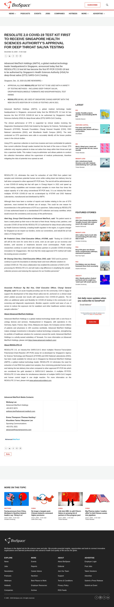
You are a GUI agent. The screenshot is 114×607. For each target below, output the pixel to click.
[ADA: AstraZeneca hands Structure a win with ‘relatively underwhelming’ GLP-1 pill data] (105, 162)
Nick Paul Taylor (80, 256)
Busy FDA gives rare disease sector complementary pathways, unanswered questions (87, 251)
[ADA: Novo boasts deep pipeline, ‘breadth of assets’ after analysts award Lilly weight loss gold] (105, 222)
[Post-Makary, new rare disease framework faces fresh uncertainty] (105, 266)
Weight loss (80, 158)
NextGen (7, 508)
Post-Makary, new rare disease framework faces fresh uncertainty (87, 265)
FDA (77, 247)
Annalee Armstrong (81, 241)
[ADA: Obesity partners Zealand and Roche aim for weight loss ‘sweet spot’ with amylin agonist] (105, 280)
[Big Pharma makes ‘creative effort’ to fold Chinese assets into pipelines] (97, 499)
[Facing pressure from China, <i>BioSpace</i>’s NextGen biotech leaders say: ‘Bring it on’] (16, 499)
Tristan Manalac (80, 152)
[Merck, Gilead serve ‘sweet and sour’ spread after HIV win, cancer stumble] (105, 148)
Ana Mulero (79, 133)
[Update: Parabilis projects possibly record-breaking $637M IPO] (105, 114)
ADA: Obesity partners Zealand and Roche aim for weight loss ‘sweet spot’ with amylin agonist (86, 280)
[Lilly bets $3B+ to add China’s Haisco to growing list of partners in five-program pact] (70, 499)
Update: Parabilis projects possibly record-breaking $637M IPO (86, 114)
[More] (15, 13)
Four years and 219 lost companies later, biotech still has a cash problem (87, 129)
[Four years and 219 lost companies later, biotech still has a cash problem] (105, 129)
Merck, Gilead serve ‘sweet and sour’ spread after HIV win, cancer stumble (87, 148)
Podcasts (25, 13)
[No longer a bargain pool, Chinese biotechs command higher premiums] (43, 499)
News (11, 13)
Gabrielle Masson (80, 119)
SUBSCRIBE (92, 5)
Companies (59, 13)
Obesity (79, 218)
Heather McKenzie (81, 226)
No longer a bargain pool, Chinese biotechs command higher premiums (42, 513)
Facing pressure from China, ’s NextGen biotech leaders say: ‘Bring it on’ (15, 513)
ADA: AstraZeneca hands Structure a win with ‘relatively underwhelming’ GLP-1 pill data (86, 163)
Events (37, 13)
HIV (77, 144)
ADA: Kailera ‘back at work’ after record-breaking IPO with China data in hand (86, 236)
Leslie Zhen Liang (36, 519)
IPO (77, 110)
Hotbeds (73, 13)
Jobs (47, 13)
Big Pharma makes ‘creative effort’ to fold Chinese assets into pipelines (96, 513)
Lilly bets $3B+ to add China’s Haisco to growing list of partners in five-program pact (69, 513)
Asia (8, 454)
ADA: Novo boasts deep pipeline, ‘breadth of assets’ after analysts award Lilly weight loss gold (86, 222)
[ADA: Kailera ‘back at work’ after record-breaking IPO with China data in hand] (105, 236)
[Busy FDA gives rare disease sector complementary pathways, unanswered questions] (105, 251)
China (33, 508)
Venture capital (82, 125)
